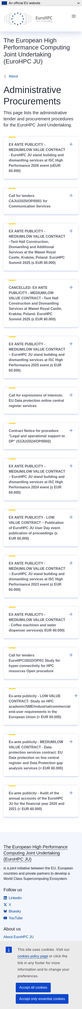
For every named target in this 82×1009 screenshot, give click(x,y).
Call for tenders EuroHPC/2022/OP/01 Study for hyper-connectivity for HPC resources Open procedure (41, 663)
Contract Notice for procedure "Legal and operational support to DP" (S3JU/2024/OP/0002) (41, 435)
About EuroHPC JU (18, 937)
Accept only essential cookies (42, 999)
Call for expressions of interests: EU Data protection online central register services (41, 400)
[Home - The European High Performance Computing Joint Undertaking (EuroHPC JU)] (35, 18)
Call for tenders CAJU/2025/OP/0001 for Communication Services (41, 200)
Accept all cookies (33, 987)
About (13, 76)
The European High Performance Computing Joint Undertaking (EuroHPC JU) (35, 853)
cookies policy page (32, 956)
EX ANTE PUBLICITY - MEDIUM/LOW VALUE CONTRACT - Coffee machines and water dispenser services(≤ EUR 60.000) (41, 622)
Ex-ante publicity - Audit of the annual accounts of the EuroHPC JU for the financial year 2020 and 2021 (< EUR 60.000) (41, 801)
